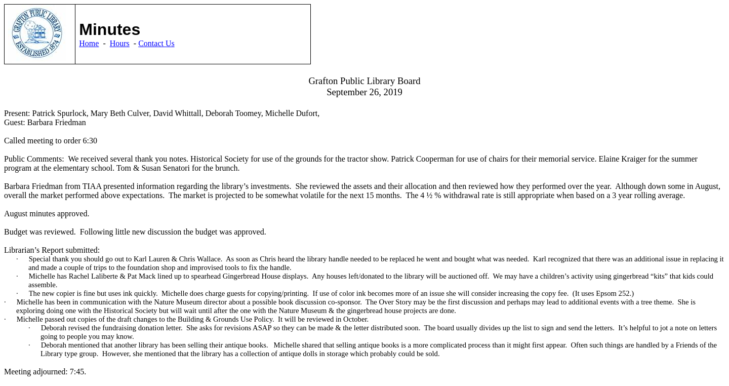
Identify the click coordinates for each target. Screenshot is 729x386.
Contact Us (156, 43)
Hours (120, 43)
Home (89, 43)
